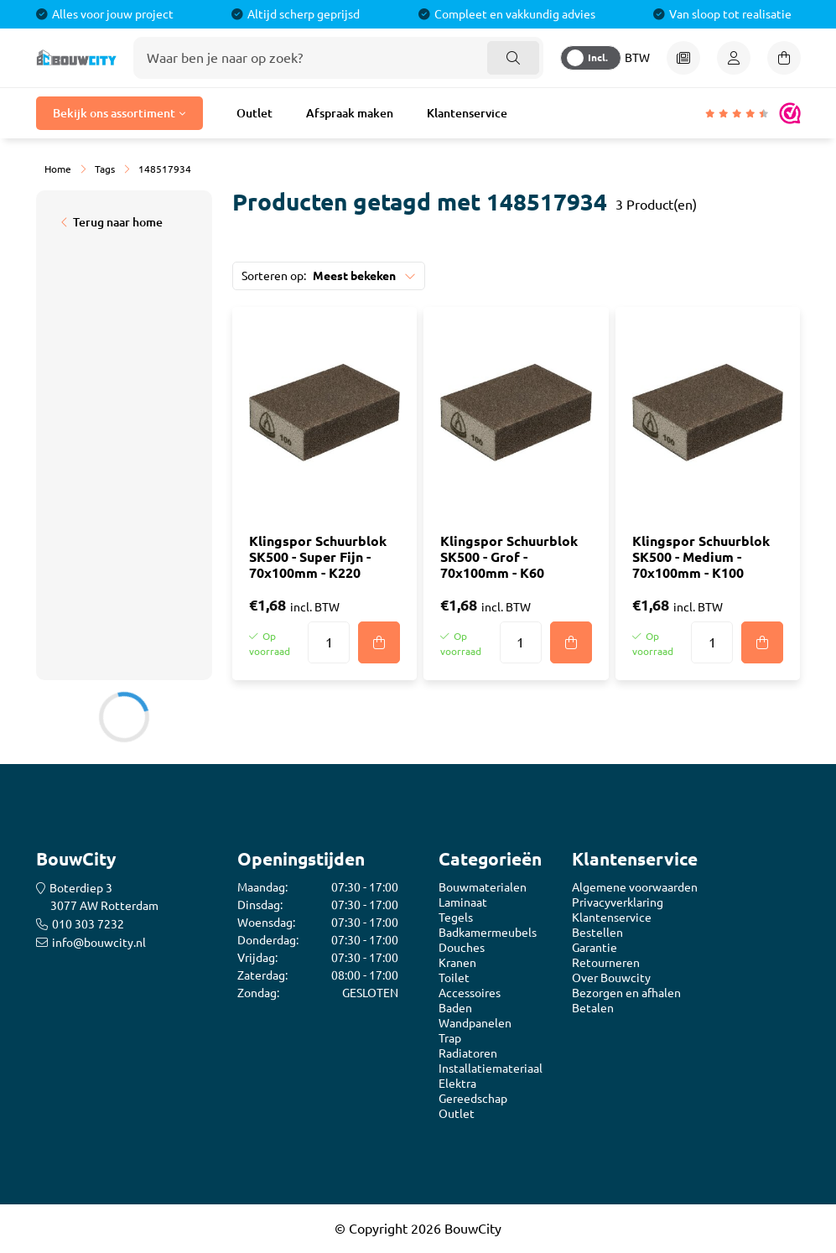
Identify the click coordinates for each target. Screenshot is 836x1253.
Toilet (454, 978)
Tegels (456, 917)
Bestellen (597, 932)
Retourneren (606, 963)
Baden (455, 1008)
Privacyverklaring (617, 902)
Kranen (457, 963)
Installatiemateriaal (491, 1068)
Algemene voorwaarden (635, 887)
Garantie (594, 947)
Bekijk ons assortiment (114, 113)
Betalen (593, 1008)
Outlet (254, 113)
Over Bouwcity (611, 978)
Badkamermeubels (488, 932)
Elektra (457, 1083)
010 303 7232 (88, 924)
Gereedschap (473, 1098)
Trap (450, 1038)
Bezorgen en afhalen (626, 993)
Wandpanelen (475, 1023)
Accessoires (470, 993)
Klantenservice (467, 113)
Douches (462, 947)
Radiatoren (468, 1053)
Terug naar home (118, 222)
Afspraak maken (349, 113)
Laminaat (463, 902)
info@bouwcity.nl (99, 942)
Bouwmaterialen (483, 887)
